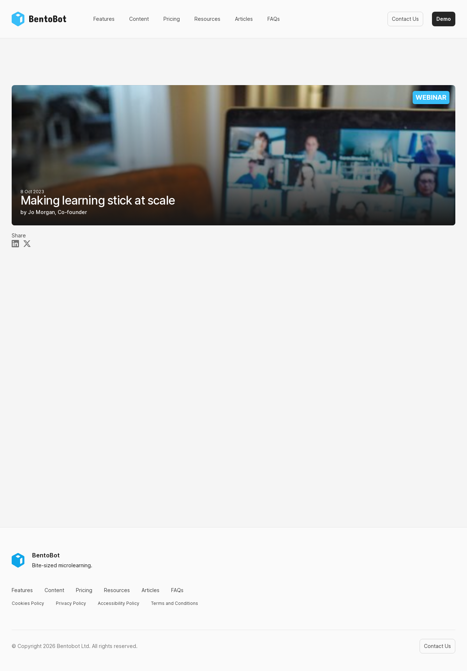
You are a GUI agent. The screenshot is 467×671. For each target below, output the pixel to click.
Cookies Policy (28, 603)
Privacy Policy (71, 603)
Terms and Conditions (174, 603)
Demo (443, 19)
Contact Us (405, 19)
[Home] (41, 19)
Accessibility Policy (118, 603)
